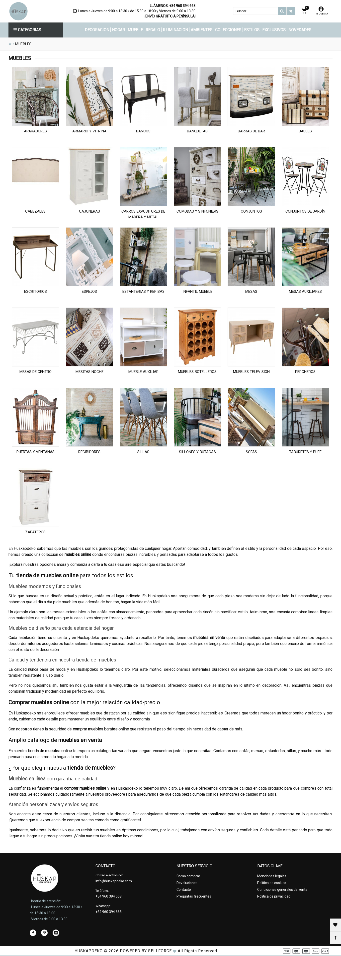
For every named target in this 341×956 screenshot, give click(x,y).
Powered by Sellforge (146, 951)
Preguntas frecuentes (193, 896)
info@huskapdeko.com (113, 881)
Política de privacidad (273, 896)
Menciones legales (271, 876)
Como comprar (188, 876)
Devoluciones (186, 883)
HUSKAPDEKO (89, 951)
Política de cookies (271, 883)
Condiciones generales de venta (282, 890)
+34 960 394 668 (182, 6)
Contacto (183, 890)
